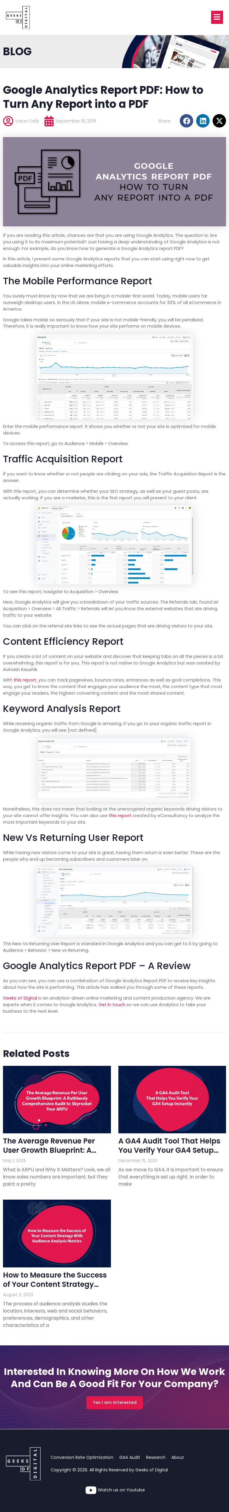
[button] (186, 121)
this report (25, 680)
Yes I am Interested (115, 1402)
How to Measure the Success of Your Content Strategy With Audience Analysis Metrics (55, 1289)
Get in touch (111, 1005)
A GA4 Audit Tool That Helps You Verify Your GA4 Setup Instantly (169, 1150)
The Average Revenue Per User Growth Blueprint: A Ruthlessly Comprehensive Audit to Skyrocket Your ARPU (56, 1155)
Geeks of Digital (20, 998)
